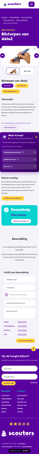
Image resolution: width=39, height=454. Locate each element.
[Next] (36, 55)
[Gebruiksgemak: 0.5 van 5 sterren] (18, 326)
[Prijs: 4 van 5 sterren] (24, 334)
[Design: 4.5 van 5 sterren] (25, 321)
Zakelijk (20, 408)
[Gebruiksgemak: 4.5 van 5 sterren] (25, 326)
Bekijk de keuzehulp (21, 221)
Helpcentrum (6, 405)
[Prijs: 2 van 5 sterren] (20, 334)
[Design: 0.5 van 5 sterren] (18, 321)
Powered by (23, 446)
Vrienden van (21, 402)
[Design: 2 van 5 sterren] (20, 321)
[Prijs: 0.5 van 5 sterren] (18, 334)
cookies (19, 450)
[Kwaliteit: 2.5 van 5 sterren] (21, 330)
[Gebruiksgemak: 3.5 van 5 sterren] (23, 326)
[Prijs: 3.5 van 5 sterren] (23, 334)
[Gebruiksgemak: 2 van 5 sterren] (20, 326)
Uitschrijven (34, 382)
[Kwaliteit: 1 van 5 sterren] (19, 330)
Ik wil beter (5, 395)
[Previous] (2, 55)
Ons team (20, 399)
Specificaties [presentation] (21, 85)
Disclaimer (22, 443)
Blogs (3, 412)
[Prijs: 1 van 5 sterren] (19, 334)
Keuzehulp (5, 402)
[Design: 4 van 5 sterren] (24, 321)
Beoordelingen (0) (11, 91)
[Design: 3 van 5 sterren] (22, 321)
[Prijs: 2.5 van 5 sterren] (21, 334)
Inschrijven (8, 383)
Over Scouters (22, 395)
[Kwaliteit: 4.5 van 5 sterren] (25, 330)
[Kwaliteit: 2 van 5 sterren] (20, 330)
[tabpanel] (19, 107)
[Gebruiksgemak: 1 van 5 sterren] (19, 326)
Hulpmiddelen (14, 17)
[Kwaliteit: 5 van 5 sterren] (26, 330)
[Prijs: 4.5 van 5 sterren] (25, 334)
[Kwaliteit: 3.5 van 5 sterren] (23, 330)
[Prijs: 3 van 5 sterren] (22, 334)
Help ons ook (22, 405)
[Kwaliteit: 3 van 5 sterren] (22, 330)
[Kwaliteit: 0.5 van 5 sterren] (18, 330)
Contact (20, 412)
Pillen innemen (9, 20)
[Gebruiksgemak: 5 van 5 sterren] (26, 326)
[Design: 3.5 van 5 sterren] (23, 321)
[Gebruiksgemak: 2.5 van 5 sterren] (21, 326)
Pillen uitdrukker (22, 20)
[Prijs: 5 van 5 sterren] (26, 334)
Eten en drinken (26, 17)
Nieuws (4, 408)
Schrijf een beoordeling (13, 198)
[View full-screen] (34, 48)
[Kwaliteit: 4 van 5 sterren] (24, 330)
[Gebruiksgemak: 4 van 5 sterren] (24, 326)
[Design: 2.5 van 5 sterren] (21, 321)
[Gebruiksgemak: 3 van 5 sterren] (22, 326)
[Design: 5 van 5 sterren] (26, 321)
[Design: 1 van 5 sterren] (19, 321)
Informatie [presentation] (7, 85)
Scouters (4, 17)
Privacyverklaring (6, 446)
